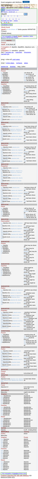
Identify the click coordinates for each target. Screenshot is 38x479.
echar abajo (10, 63)
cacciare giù (5, 54)
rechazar (19, 63)
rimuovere (27, 52)
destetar (12, 66)
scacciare (19, 52)
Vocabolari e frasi (7, 24)
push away (16, 59)
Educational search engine (15, 7)
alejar (26, 63)
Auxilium (27, 7)
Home (3, 7)
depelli (15, 36)
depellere (16, 473)
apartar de (4, 66)
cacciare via (9, 52)
